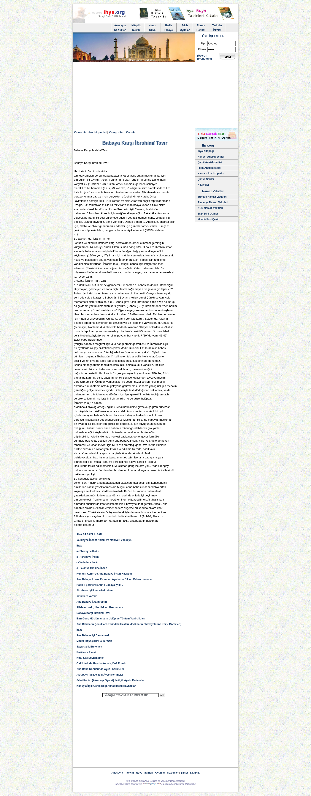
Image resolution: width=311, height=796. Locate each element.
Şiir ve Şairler (206, 179)
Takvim (136, 30)
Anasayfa (120, 25)
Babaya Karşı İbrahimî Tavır (93, 612)
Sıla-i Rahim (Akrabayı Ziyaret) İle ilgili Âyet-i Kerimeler (110, 680)
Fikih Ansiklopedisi (209, 167)
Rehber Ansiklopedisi (211, 156)
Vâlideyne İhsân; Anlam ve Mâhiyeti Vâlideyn (104, 540)
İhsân (79, 545)
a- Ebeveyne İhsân (87, 551)
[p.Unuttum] (204, 58)
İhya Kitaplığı (206, 151)
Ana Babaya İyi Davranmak (92, 635)
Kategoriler (116, 132)
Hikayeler (203, 184)
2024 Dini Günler (208, 213)
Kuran (152, 25)
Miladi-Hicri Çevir (208, 219)
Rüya (152, 30)
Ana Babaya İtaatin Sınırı (91, 601)
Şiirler (184, 772)
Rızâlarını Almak (86, 652)
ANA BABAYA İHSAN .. (90, 534)
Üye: (203, 43)
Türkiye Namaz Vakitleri (212, 196)
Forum (201, 25)
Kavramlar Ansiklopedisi (90, 132)
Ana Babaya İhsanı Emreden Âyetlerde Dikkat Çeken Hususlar (114, 579)
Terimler (217, 25)
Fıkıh (185, 25)
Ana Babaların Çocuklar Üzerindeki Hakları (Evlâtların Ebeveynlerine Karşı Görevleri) (128, 624)
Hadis (168, 25)
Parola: (202, 49)
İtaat (79, 629)
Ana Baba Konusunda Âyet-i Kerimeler (100, 669)
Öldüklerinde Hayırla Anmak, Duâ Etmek (101, 663)
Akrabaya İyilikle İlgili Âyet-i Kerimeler (99, 674)
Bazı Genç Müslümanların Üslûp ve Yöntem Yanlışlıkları (110, 618)
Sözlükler (120, 30)
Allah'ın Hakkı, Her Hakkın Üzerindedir (99, 607)
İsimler (217, 30)
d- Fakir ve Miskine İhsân (91, 568)
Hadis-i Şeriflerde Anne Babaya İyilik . (99, 584)
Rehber (201, 30)
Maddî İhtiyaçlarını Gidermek (94, 641)
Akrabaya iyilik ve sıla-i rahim (94, 590)
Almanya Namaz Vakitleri (213, 202)
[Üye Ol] (202, 55)
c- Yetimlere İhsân (87, 562)
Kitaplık (195, 772)
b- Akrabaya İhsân (87, 556)
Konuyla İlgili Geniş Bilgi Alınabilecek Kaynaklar (106, 685)
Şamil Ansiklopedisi (210, 162)
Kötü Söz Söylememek (90, 657)
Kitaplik (136, 25)
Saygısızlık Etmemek (89, 646)
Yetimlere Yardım (86, 596)
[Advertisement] (155, 96)
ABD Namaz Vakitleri (210, 208)
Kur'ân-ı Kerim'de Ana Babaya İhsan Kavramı (104, 573)
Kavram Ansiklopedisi (211, 173)
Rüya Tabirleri (144, 772)
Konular (131, 132)
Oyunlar (185, 30)
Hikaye (168, 30)
